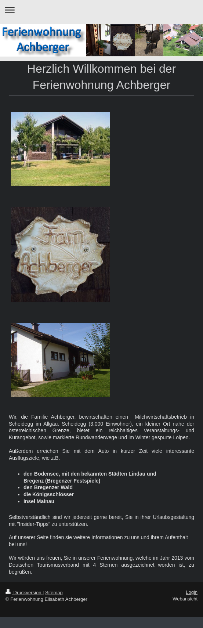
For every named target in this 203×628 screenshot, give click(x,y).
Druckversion (24, 592)
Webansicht (185, 599)
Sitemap (54, 592)
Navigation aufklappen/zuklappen (101, 10)
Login (191, 592)
